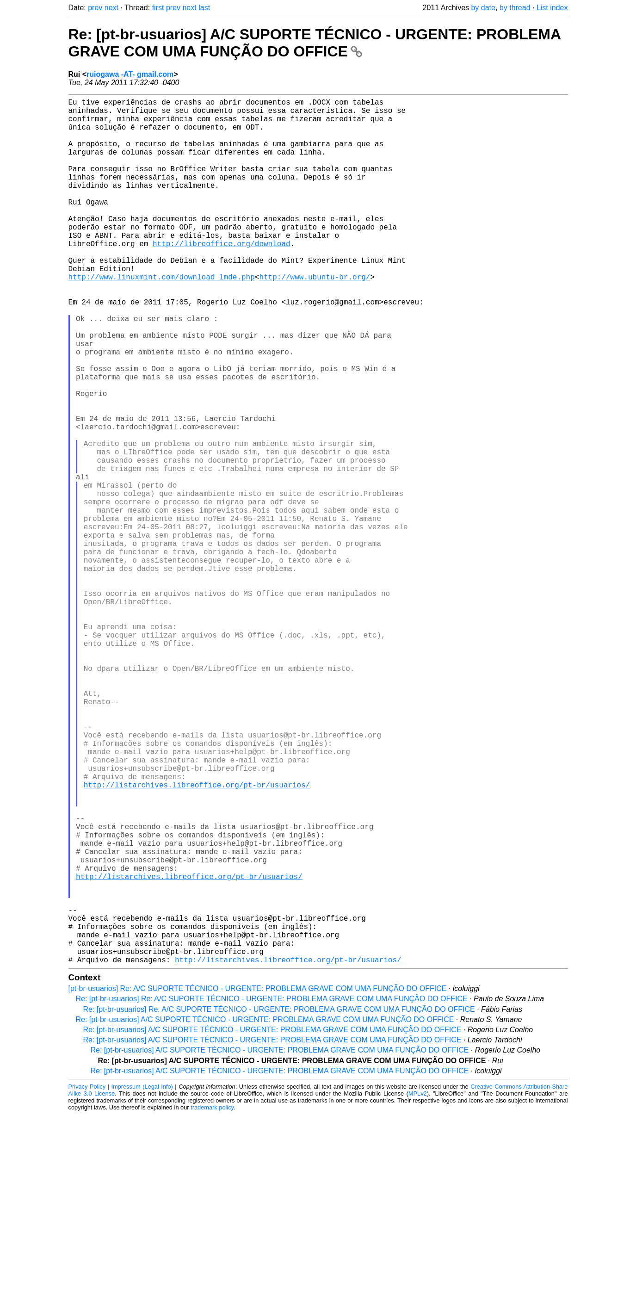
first (158, 8)
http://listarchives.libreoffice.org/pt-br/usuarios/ (197, 938)
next (111, 8)
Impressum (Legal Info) (142, 1279)
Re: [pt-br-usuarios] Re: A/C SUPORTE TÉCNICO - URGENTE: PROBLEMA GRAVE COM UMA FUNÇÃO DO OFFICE (272, 1191)
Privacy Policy (87, 1279)
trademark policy (212, 1299)
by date (483, 8)
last (204, 8)
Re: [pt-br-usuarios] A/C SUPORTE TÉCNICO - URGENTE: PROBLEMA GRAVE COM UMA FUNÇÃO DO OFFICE (314, 43)
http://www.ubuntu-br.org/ (314, 317)
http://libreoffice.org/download (221, 277)
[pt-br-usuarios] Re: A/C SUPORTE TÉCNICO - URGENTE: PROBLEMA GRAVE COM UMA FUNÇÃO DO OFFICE (257, 1181)
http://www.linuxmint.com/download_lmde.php (161, 317)
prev (95, 8)
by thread (515, 8)
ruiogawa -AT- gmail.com (129, 74)
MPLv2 (417, 1285)
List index (552, 8)
